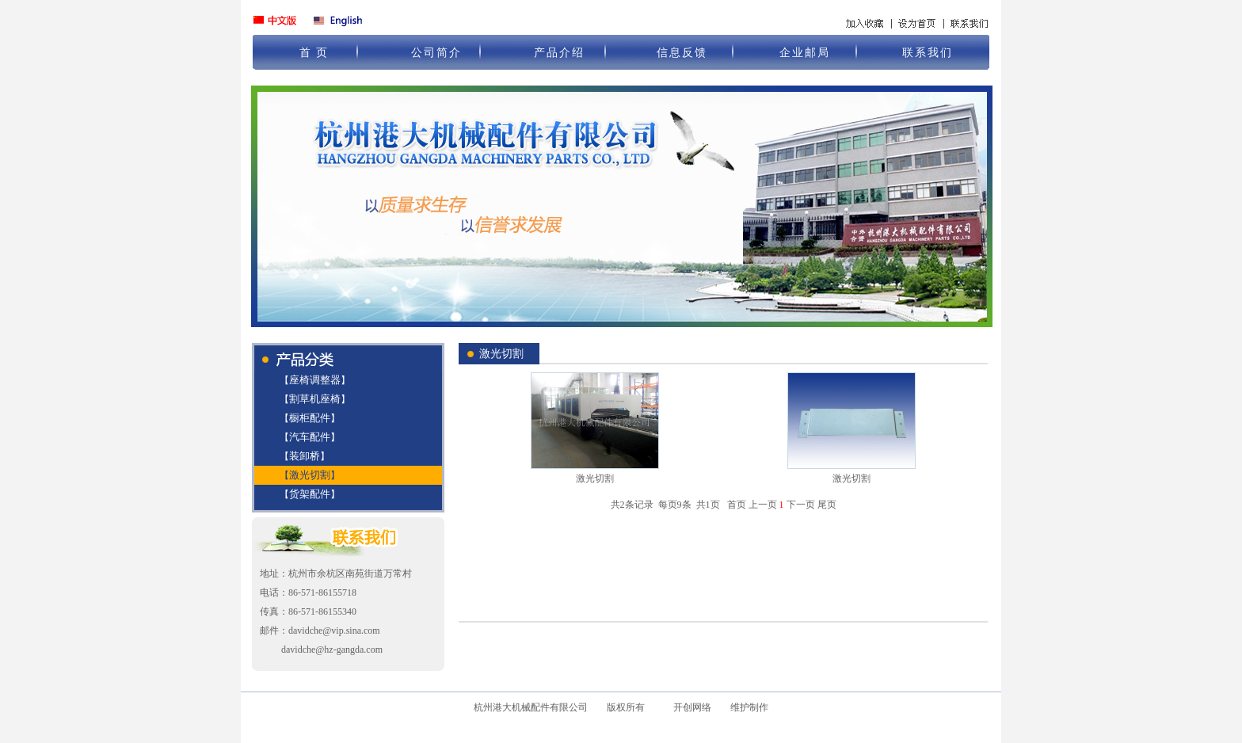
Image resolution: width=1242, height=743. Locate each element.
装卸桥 (304, 456)
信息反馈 (682, 53)
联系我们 (927, 53)
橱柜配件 (309, 418)
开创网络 (692, 707)
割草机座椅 (315, 399)
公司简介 (436, 53)
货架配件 (309, 494)
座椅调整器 (315, 380)
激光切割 (309, 475)
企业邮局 (804, 53)
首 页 (314, 53)
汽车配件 (309, 437)
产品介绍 (559, 53)
